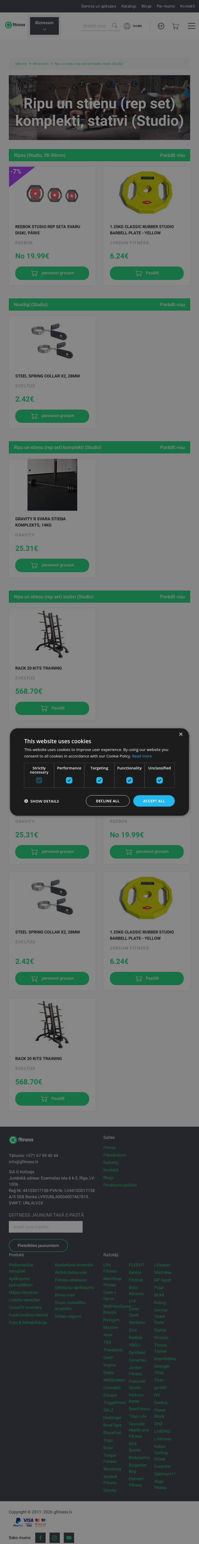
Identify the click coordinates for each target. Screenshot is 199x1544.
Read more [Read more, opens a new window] (142, 755)
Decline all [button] (107, 800)
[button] (41, 800)
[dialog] (99, 772)
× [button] (181, 734)
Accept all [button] (154, 800)
